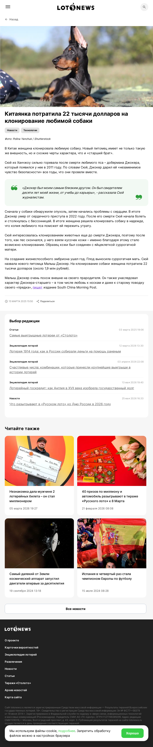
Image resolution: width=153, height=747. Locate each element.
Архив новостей (16, 690)
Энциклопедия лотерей (21, 654)
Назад (11, 19)
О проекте (12, 640)
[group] (39, 475)
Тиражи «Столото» (18, 683)
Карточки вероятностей (21, 647)
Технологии (30, 130)
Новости (12, 130)
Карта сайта (13, 697)
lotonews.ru (17, 707)
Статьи (10, 675)
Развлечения (13, 661)
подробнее (66, 731)
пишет (38, 287)
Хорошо (132, 733)
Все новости (75, 609)
